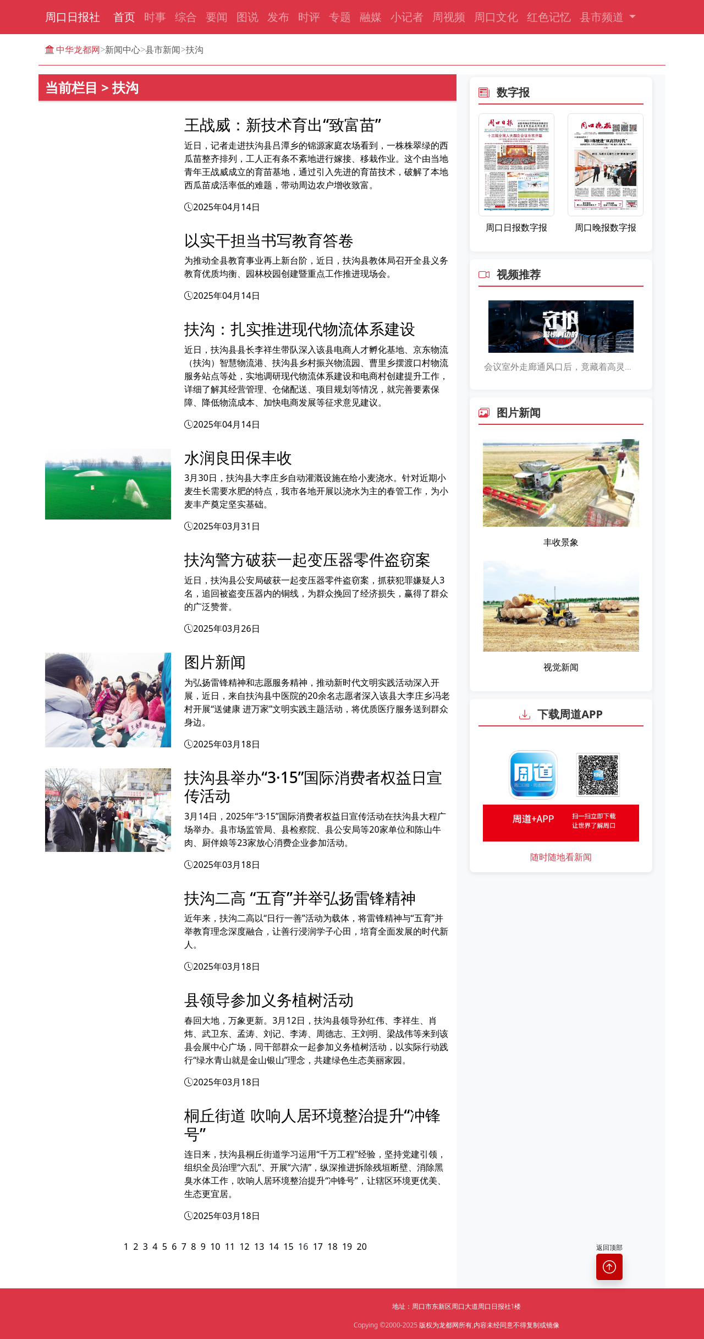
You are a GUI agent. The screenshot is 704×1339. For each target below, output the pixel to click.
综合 (186, 16)
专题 (340, 16)
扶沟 (195, 49)
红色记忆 (549, 16)
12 (244, 1246)
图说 (247, 16)
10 (215, 1246)
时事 (155, 16)
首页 (124, 16)
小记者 (407, 16)
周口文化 (496, 16)
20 (362, 1246)
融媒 (371, 16)
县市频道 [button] (603, 16)
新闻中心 (122, 49)
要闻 (217, 16)
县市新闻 (162, 49)
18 (332, 1246)
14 (274, 1246)
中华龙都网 (72, 49)
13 (259, 1246)
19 (347, 1246)
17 (318, 1246)
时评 (309, 16)
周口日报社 (72, 16)
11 (230, 1246)
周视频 (448, 16)
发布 (278, 16)
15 (288, 1246)
